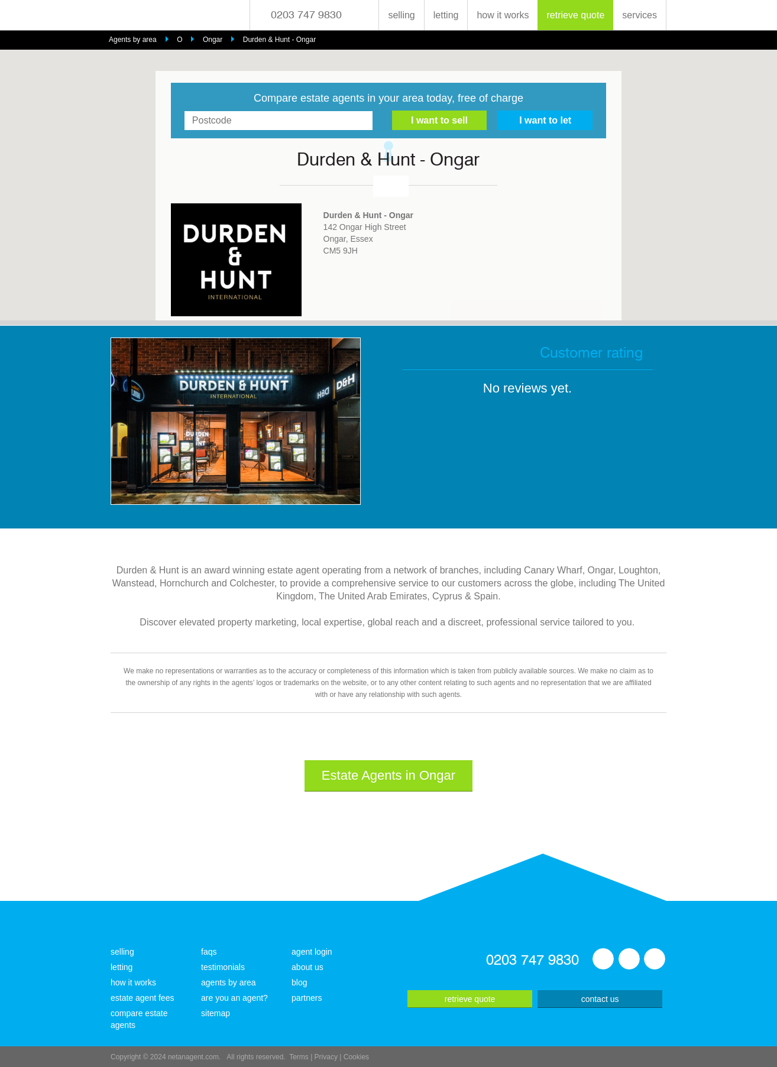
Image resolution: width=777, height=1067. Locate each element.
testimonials (223, 967)
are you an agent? (234, 998)
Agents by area (133, 39)
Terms (299, 1057)
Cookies (356, 1057)
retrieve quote (575, 15)
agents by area (228, 982)
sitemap (215, 1013)
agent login (312, 951)
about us (307, 967)
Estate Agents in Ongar (388, 775)
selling (401, 15)
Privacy (326, 1057)
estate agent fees (142, 998)
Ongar (212, 39)
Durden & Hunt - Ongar (279, 39)
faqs (208, 951)
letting (446, 15)
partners (307, 998)
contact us (600, 999)
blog (299, 982)
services (639, 15)
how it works (503, 15)
